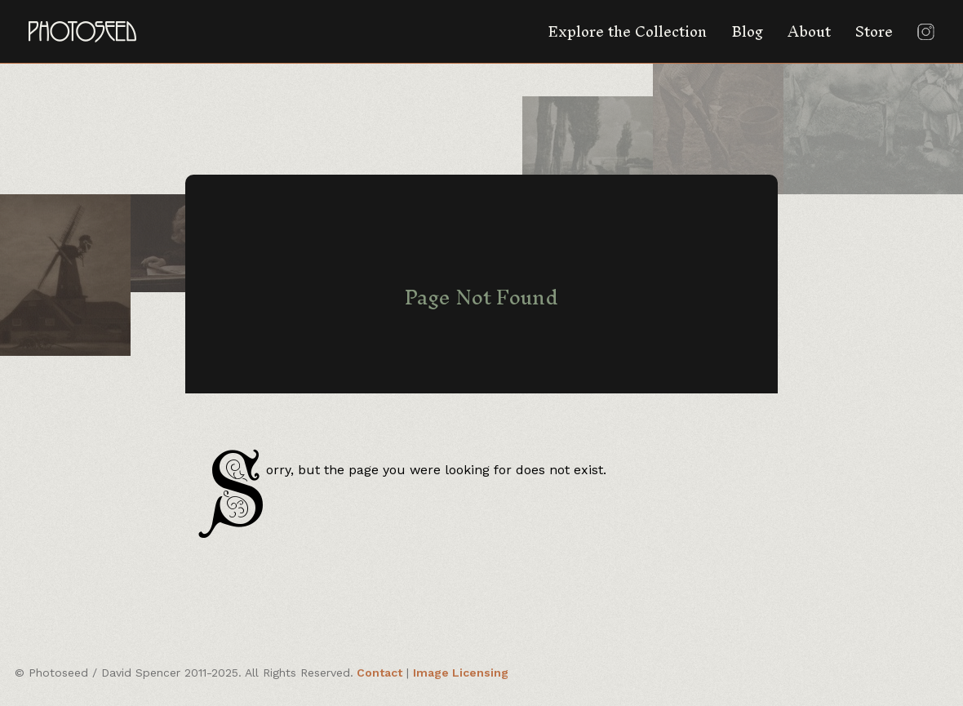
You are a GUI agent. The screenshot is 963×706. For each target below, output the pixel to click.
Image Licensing (460, 672)
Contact (379, 672)
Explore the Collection (627, 31)
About (809, 31)
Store (874, 31)
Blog (747, 31)
